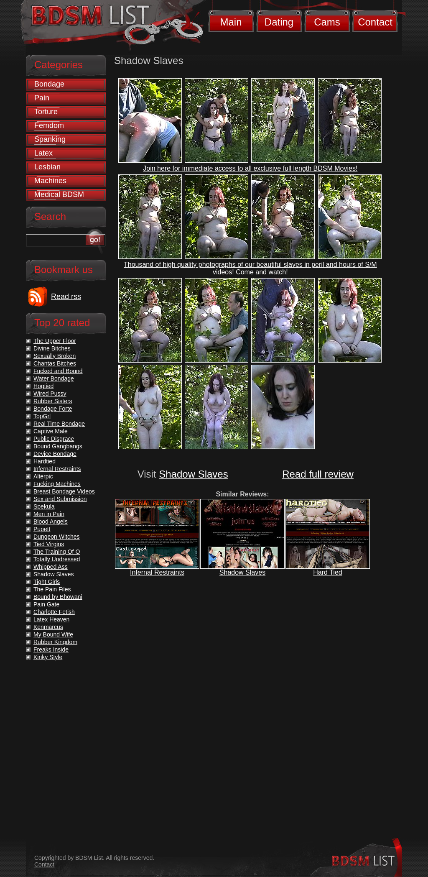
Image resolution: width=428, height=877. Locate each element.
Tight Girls (46, 581)
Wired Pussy (49, 393)
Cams (327, 22)
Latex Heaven (51, 619)
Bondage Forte (52, 408)
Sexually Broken (54, 356)
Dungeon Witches (56, 536)
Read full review (318, 474)
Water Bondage (53, 378)
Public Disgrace (53, 438)
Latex (43, 153)
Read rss (66, 296)
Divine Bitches (52, 348)
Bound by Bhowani (57, 596)
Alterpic (43, 476)
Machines (50, 180)
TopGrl (42, 416)
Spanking (50, 139)
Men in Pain (48, 514)
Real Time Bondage (59, 423)
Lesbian (47, 167)
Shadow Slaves (193, 474)
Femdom (49, 125)
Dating (279, 22)
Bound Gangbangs (57, 446)
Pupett (41, 529)
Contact (375, 22)
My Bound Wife (53, 634)
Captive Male (50, 431)
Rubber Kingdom (55, 642)
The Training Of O (56, 551)
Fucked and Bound (58, 371)
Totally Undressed (56, 559)
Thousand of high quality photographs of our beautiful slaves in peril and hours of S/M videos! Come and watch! (250, 268)
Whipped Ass (50, 566)
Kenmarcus (48, 627)
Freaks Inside (51, 649)
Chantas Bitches (54, 363)
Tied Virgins (48, 544)
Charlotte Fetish (54, 612)
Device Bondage (54, 453)
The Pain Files (52, 589)
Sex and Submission (60, 499)
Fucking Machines (57, 484)
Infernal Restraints (157, 572)
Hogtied (43, 386)
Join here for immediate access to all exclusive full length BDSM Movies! (250, 168)
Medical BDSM (59, 194)
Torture (46, 111)
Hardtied (44, 461)
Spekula (44, 506)
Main (231, 22)
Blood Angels (50, 521)
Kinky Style (47, 657)
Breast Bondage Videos (64, 491)
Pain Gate (46, 604)
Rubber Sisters (52, 401)
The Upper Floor (54, 341)
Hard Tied (327, 572)
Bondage (49, 84)
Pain (41, 98)
